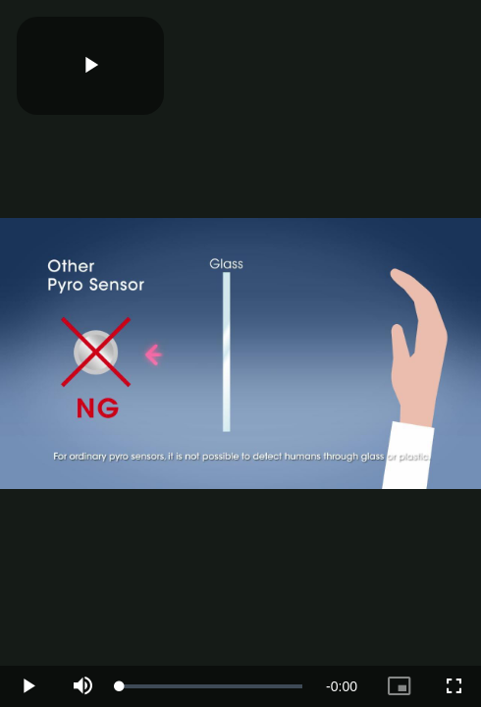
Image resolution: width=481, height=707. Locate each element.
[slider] (211, 686)
